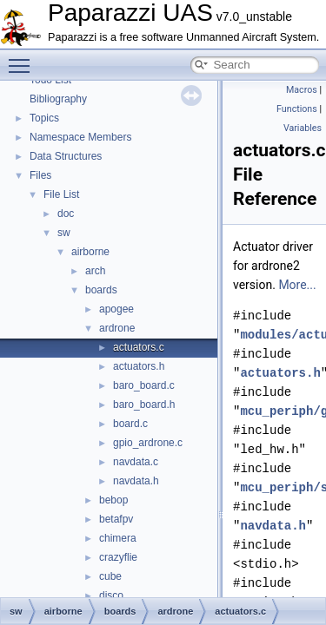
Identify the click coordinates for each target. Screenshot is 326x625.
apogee (116, 309)
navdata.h (136, 481)
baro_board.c (144, 385)
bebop (113, 500)
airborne (90, 252)
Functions (296, 109)
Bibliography (58, 99)
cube (110, 576)
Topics (44, 118)
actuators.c (138, 347)
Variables (302, 128)
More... (297, 285)
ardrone (117, 328)
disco (111, 595)
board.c (130, 424)
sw (63, 233)
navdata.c (135, 462)
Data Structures (66, 156)
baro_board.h (144, 404)
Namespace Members (80, 137)
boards (101, 290)
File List (61, 194)
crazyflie (118, 557)
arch (95, 271)
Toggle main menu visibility (23, 58)
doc (65, 213)
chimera (117, 538)
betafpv (116, 519)
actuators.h (138, 366)
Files (40, 175)
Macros (301, 89)
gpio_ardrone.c (148, 443)
